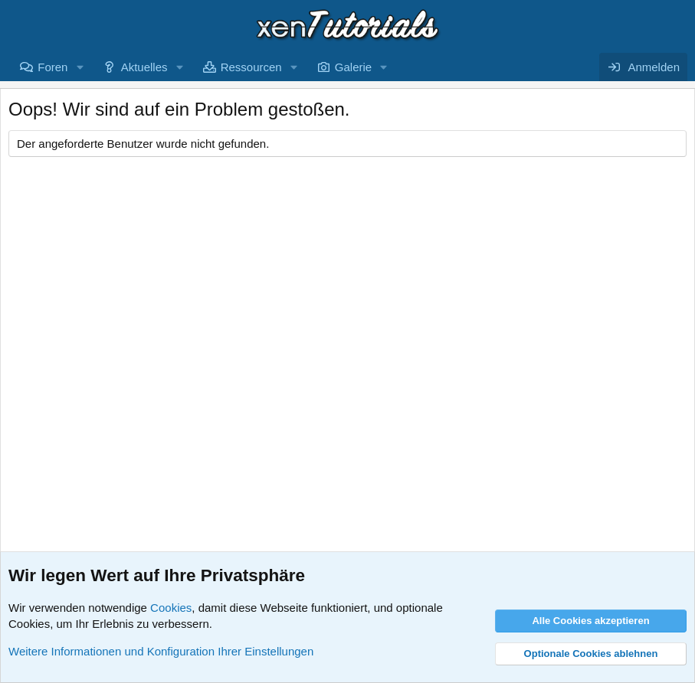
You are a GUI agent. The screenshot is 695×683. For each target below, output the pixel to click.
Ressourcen (251, 67)
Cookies (171, 607)
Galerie (353, 67)
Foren (52, 67)
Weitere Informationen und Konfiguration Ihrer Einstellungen (160, 651)
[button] (79, 67)
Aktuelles (144, 67)
